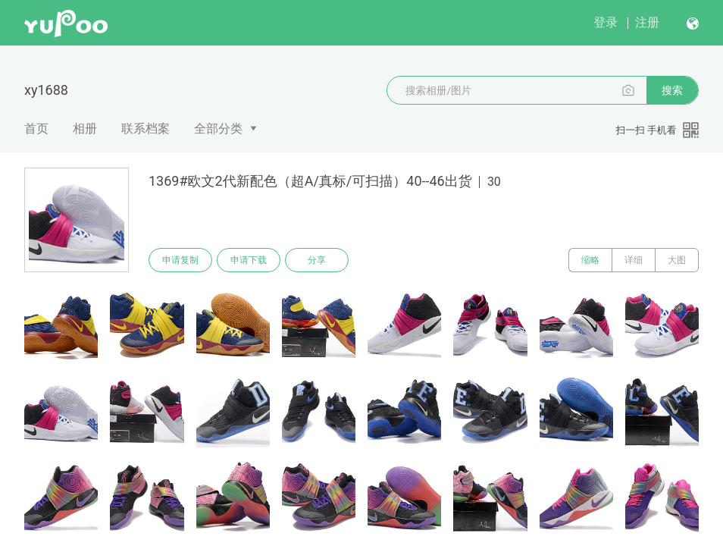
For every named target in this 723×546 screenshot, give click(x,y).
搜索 (672, 90)
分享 (317, 260)
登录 (605, 22)
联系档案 (145, 128)
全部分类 (218, 128)
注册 (647, 22)
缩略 (590, 260)
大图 (677, 260)
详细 (633, 260)
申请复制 (180, 260)
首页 (36, 128)
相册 (85, 128)
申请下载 (248, 260)
